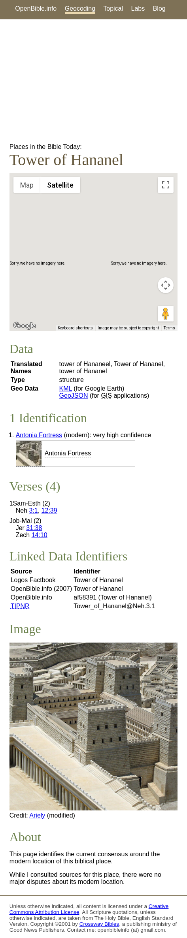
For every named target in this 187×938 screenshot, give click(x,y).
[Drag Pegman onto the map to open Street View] (166, 313)
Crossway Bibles (99, 924)
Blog (159, 8)
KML (65, 388)
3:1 (33, 510)
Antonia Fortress (39, 435)
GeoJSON (73, 395)
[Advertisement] (93, 81)
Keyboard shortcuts (75, 328)
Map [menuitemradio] (27, 185)
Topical (113, 8)
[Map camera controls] (166, 285)
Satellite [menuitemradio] (60, 185)
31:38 (34, 527)
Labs (138, 8)
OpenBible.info (36, 8)
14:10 (39, 535)
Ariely (37, 815)
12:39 (49, 510)
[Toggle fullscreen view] (166, 185)
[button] (94, 244)
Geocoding (80, 8)
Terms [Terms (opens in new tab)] (169, 328)
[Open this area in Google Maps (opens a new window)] (24, 326)
